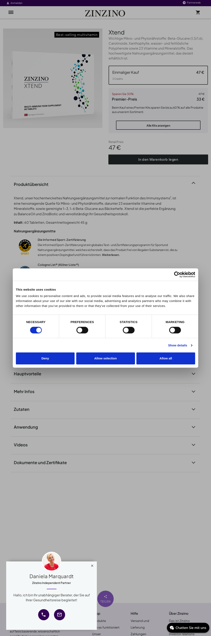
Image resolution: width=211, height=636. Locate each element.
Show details (177, 345)
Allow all (165, 358)
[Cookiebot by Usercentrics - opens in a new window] (177, 274)
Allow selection (105, 358)
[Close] (92, 564)
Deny (45, 358)
